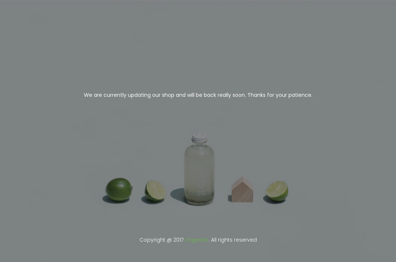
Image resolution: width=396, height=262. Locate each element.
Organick (197, 239)
